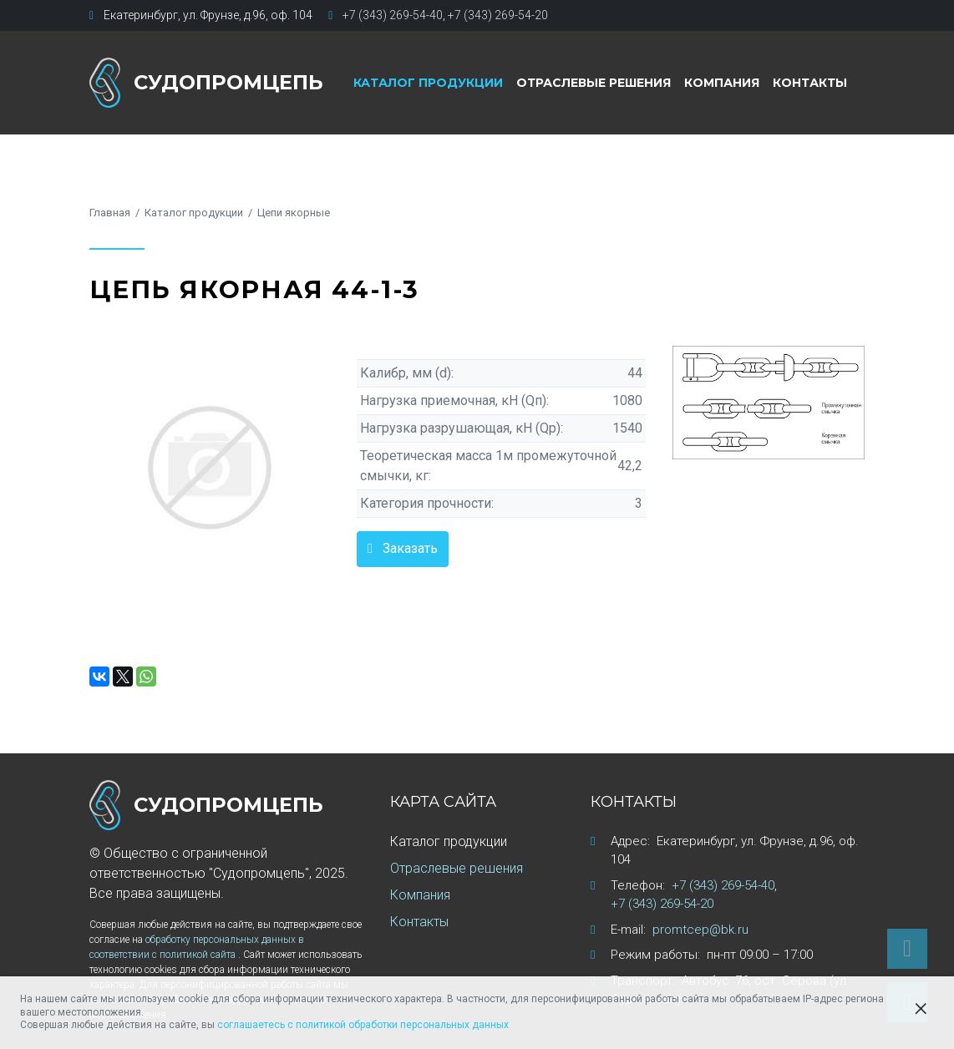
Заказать (410, 548)
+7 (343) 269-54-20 (498, 15)
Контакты (810, 82)
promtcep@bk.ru (700, 929)
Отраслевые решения (593, 82)
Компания (721, 82)
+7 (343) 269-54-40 (393, 15)
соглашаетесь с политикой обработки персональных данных (363, 1025)
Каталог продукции (428, 82)
